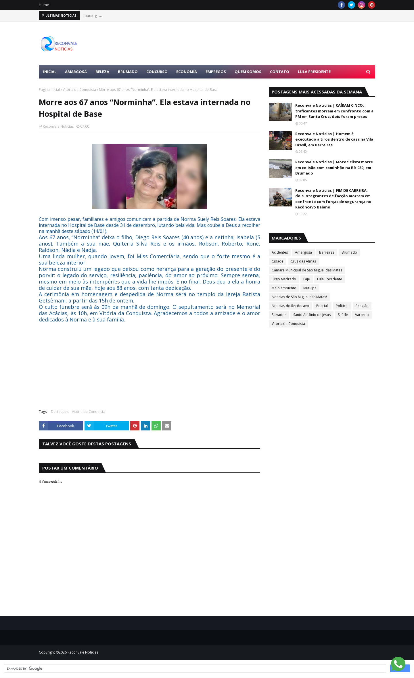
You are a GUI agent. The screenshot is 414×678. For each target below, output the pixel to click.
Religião (362, 305)
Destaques (59, 411)
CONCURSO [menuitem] (157, 71)
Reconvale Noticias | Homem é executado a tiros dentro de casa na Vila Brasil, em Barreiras (334, 139)
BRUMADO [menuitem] (128, 71)
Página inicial (49, 89)
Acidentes (280, 252)
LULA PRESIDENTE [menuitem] (314, 71)
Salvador (279, 314)
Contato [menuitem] (279, 71)
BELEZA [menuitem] (102, 71)
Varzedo (362, 314)
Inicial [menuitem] (49, 71)
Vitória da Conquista (79, 89)
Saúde (343, 314)
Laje (306, 279)
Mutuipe (310, 288)
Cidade (277, 261)
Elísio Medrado (284, 279)
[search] (194, 668)
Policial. (322, 305)
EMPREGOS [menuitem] (216, 71)
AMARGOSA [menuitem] (76, 71)
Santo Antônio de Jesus (312, 314)
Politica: (342, 305)
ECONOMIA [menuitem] (186, 71)
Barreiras (326, 252)
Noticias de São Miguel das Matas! (299, 296)
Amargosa (303, 252)
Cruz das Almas (303, 261)
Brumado (349, 252)
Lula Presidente (329, 279)
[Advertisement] (270, 43)
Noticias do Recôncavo (290, 305)
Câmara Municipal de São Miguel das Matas (307, 270)
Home (44, 4)
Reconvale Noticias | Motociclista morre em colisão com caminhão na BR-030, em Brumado (334, 167)
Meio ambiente (284, 288)
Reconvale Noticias (58, 126)
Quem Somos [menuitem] (248, 71)
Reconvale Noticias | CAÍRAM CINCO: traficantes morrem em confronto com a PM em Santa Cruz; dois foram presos (334, 111)
